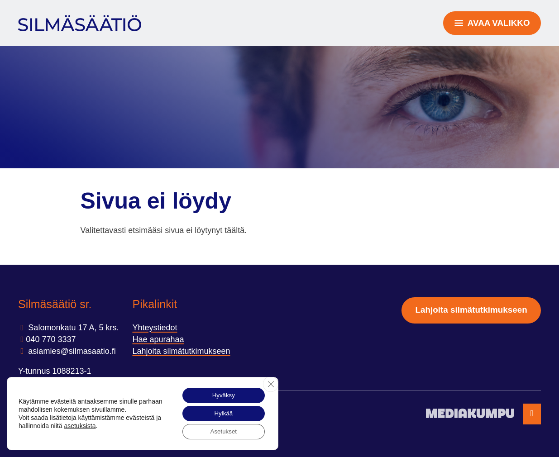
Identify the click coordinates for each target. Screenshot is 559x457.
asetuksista (86, 424)
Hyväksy (221, 393)
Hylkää (221, 412)
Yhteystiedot (154, 327)
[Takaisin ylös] (532, 414)
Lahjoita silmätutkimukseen (181, 351)
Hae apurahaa (158, 339)
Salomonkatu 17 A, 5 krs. (72, 327)
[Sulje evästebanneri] (270, 382)
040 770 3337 (51, 339)
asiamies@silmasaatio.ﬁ (70, 351)
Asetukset (221, 431)
